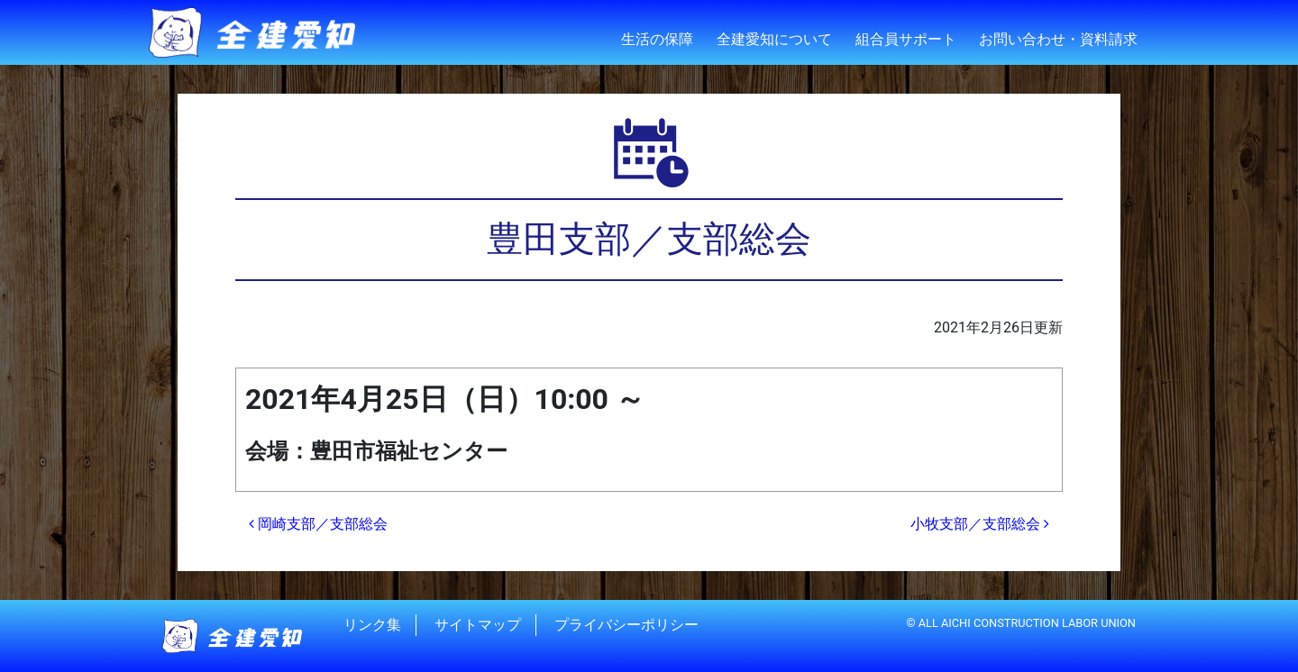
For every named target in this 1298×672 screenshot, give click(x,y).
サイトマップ (477, 624)
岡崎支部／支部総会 (318, 523)
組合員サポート (905, 39)
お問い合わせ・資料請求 (1058, 39)
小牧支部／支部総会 (979, 523)
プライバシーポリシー (626, 624)
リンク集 (372, 624)
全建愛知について (774, 39)
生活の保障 (657, 39)
